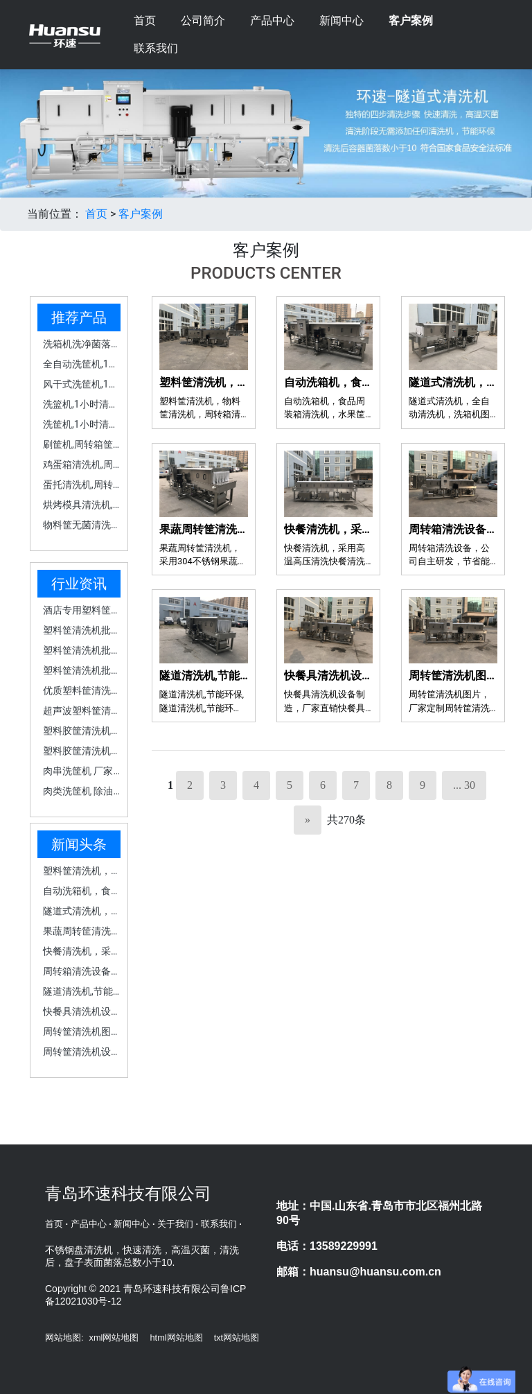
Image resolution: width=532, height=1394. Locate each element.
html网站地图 (176, 1337)
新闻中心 (341, 20)
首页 (145, 20)
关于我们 (175, 1224)
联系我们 (156, 48)
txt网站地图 (237, 1337)
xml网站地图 (114, 1337)
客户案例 (411, 20)
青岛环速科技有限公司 (128, 1195)
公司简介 (203, 20)
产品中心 (272, 20)
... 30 (464, 785)
